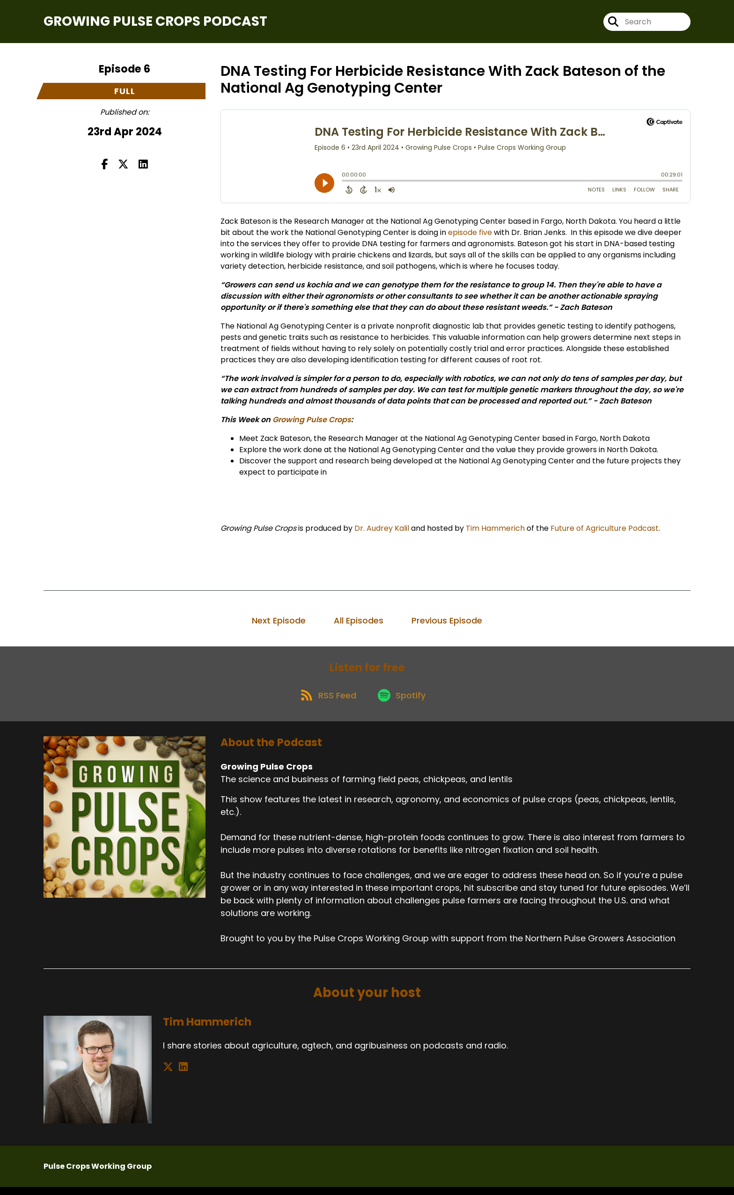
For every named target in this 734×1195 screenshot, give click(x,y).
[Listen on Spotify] (403, 702)
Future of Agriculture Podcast (604, 531)
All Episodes (358, 624)
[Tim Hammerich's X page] (168, 1075)
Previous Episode (446, 624)
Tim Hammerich (495, 531)
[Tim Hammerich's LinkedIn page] (179, 1075)
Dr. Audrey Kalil (381, 531)
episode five (470, 235)
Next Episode (279, 624)
